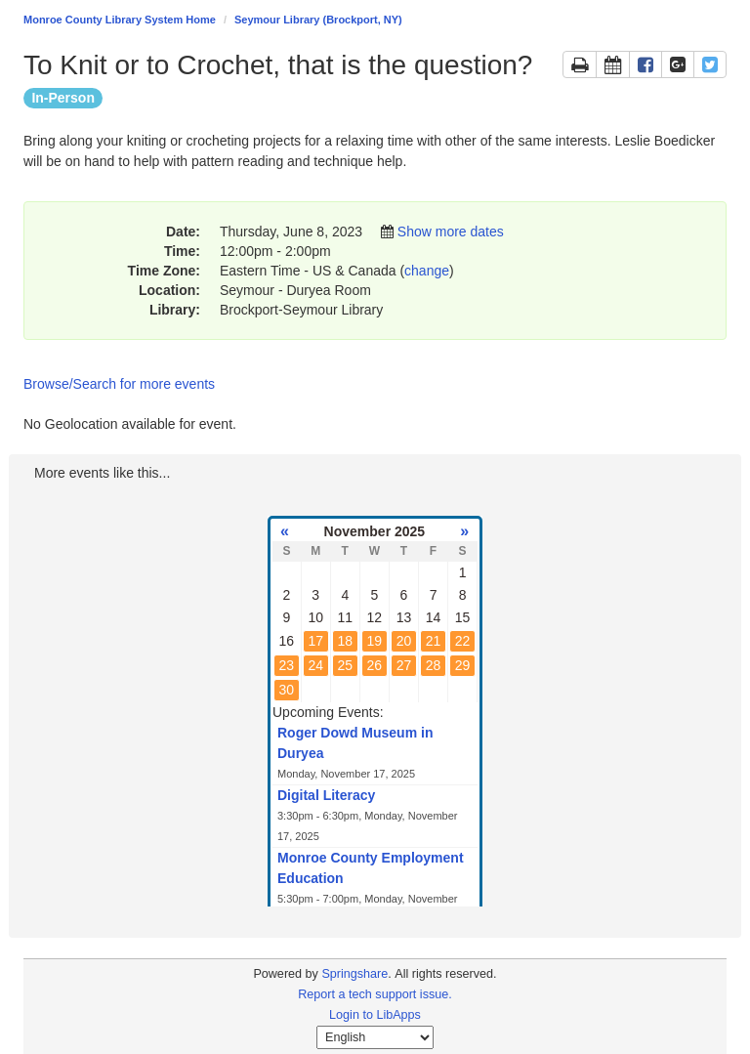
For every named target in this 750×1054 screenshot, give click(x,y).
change (426, 270)
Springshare (354, 974)
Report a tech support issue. (375, 994)
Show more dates (450, 231)
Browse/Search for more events (119, 384)
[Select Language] (375, 1037)
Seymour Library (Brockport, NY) (318, 19)
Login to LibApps (375, 1015)
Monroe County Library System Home (119, 19)
